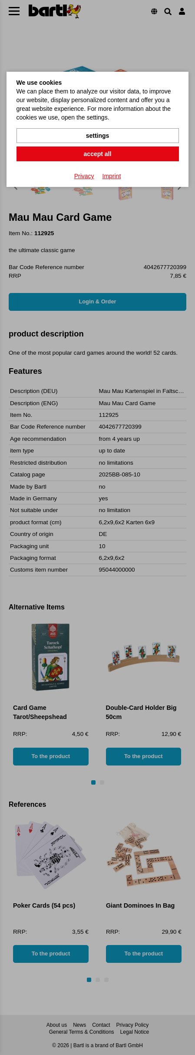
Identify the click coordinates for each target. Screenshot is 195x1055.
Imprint (111, 176)
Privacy (84, 176)
